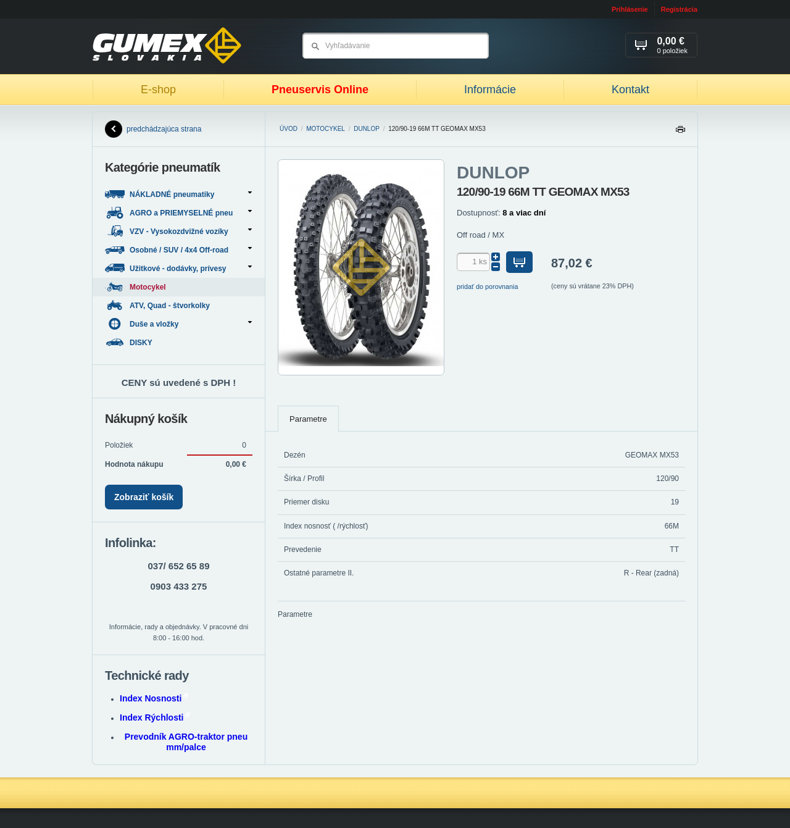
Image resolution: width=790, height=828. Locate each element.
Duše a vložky (178, 324)
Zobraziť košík (143, 497)
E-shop (158, 89)
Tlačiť (680, 132)
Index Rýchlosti (155, 717)
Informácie (490, 89)
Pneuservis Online (320, 89)
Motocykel (325, 128)
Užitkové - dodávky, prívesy (178, 268)
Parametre (308, 419)
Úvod (288, 128)
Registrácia (679, 9)
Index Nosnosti (154, 698)
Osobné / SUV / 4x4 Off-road (178, 250)
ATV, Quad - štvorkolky (158, 305)
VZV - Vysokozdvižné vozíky (178, 231)
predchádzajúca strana (153, 129)
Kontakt (630, 89)
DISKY (129, 342)
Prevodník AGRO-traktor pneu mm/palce (186, 742)
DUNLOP (367, 128)
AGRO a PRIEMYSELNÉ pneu (178, 213)
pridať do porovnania (487, 286)
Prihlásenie (630, 9)
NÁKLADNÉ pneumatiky (178, 194)
